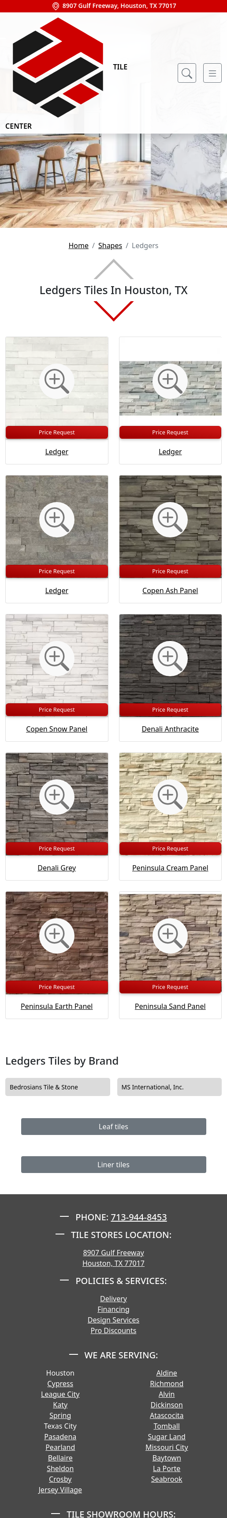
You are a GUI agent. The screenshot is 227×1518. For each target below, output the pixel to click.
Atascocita (167, 1415)
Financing (113, 1309)
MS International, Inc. (159, 1087)
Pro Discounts (114, 1330)
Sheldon (60, 1468)
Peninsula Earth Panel (57, 1006)
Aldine (166, 1373)
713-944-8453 (139, 1217)
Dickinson (167, 1405)
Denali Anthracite (170, 729)
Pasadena (60, 1436)
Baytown (167, 1458)
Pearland (60, 1447)
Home (78, 245)
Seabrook (166, 1479)
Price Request (57, 432)
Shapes (110, 245)
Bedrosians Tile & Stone (50, 1087)
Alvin (167, 1394)
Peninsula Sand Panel (170, 1006)
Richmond (166, 1383)
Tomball (167, 1426)
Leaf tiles (113, 1126)
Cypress (60, 1383)
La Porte (166, 1468)
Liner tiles (113, 1164)
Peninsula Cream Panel (170, 868)
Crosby (60, 1479)
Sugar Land (167, 1436)
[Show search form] (187, 73)
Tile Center (66, 73)
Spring (60, 1415)
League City (60, 1394)
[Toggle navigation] (212, 73)
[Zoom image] (56, 381)
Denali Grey (56, 868)
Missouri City (166, 1447)
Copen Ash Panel (170, 590)
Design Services (113, 1320)
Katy (60, 1405)
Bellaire (60, 1458)
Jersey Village (60, 1490)
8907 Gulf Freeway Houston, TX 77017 (113, 1258)
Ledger (56, 451)
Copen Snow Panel (56, 729)
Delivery (113, 1298)
